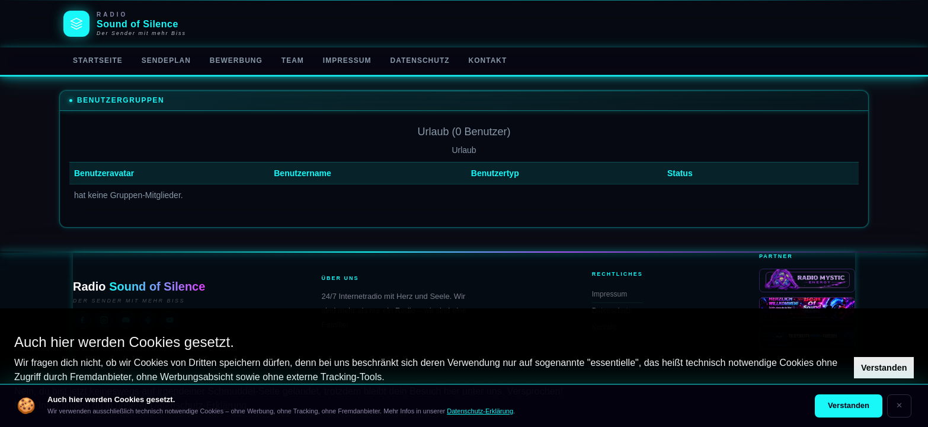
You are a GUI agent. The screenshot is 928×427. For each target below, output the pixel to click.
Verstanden (884, 367)
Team (292, 60)
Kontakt (488, 60)
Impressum (347, 60)
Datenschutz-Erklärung (480, 411)
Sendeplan (166, 60)
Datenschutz (419, 60)
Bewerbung (236, 60)
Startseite (98, 60)
